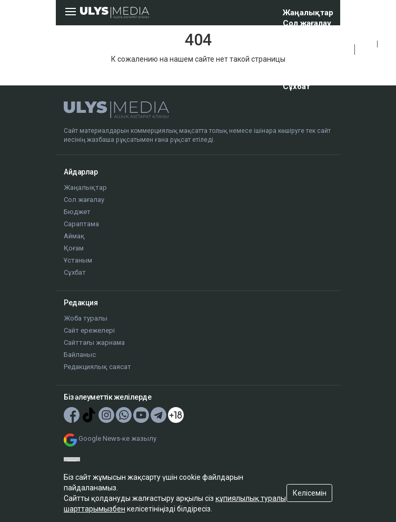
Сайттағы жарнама (94, 342)
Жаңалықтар (308, 12)
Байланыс (80, 355)
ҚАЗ (366, 44)
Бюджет (299, 33)
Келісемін (309, 493)
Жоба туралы (85, 318)
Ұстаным (300, 76)
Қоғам (294, 65)
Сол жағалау (307, 23)
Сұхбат (296, 86)
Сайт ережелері (89, 330)
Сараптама (304, 44)
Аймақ (296, 55)
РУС (366, 55)
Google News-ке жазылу (117, 438)
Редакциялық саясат (97, 367)
